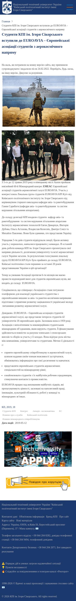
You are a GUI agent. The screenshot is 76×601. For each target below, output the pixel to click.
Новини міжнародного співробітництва (21, 419)
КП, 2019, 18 (8, 407)
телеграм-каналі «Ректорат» (54, 571)
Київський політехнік (37, 415)
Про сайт (64, 516)
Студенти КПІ (9, 411)
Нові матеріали (24, 520)
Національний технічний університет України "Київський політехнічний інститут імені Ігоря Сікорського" (37, 7)
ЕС (60, 411)
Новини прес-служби (12, 415)
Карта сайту (8, 520)
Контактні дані (9, 516)
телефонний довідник (41, 539)
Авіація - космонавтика (44, 411)
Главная (6, 21)
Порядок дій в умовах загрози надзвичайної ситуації (33, 563)
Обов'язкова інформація (31, 516)
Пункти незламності (16, 567)
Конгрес (24, 411)
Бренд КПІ (51, 516)
